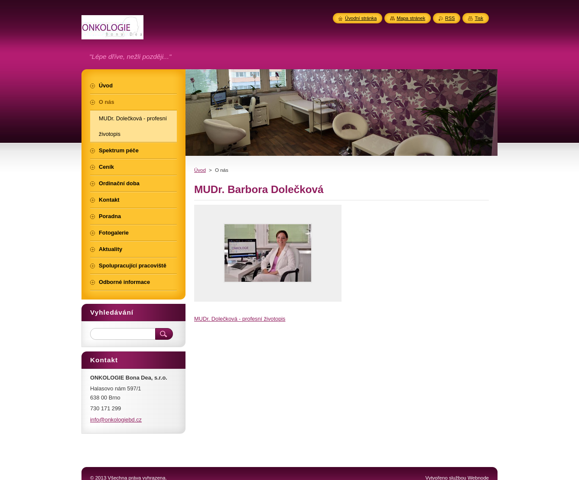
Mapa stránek (411, 18)
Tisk (479, 18)
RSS (450, 18)
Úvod (200, 170)
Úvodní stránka (361, 18)
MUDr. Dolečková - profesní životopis (240, 319)
